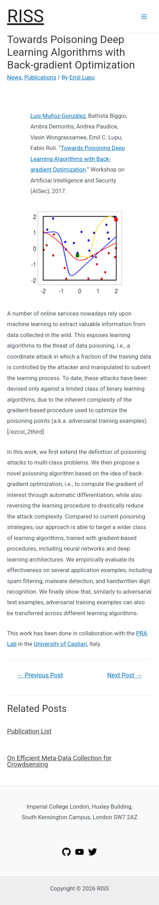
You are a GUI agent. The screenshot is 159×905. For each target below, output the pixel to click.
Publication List (29, 731)
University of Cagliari (60, 644)
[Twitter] (92, 851)
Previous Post (40, 675)
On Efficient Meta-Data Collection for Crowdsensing (59, 761)
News (14, 77)
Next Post (124, 675)
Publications (40, 77)
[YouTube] (79, 851)
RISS (25, 16)
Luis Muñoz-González (58, 116)
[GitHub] (66, 851)
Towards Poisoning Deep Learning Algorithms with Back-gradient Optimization (77, 159)
